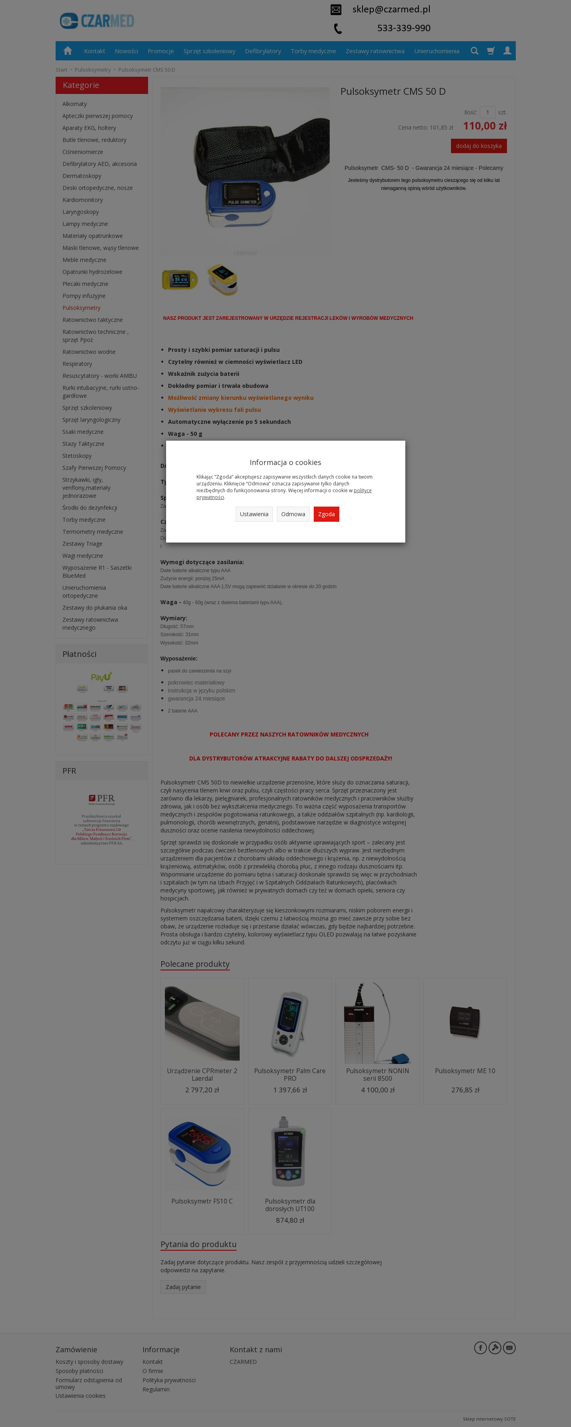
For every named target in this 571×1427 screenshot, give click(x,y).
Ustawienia (254, 514)
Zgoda (326, 514)
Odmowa (293, 514)
